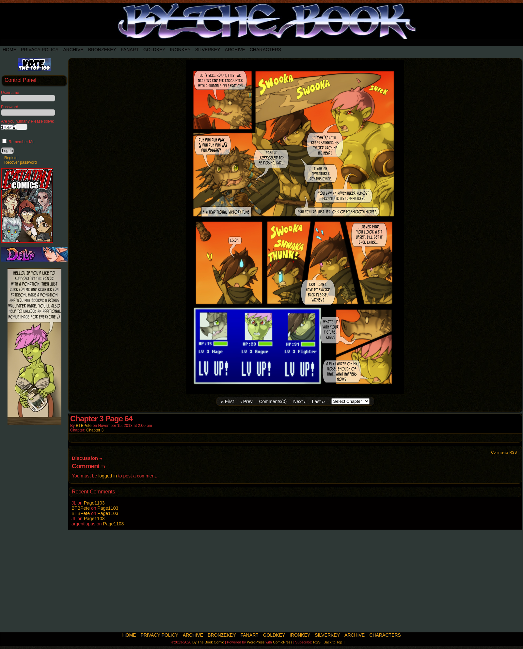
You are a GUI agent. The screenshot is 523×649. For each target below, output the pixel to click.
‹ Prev (246, 401)
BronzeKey (102, 49)
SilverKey (207, 49)
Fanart (130, 49)
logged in (107, 475)
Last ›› (318, 401)
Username (10, 92)
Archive (73, 49)
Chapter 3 (94, 430)
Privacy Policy (39, 49)
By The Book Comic (208, 642)
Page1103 (94, 503)
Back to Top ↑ (334, 642)
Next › (299, 401)
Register (11, 158)
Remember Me (18, 142)
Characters (265, 49)
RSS (317, 642)
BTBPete (83, 425)
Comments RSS (504, 452)
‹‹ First (227, 401)
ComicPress (282, 642)
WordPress (255, 642)
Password (9, 107)
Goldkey (154, 49)
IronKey (180, 49)
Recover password (20, 162)
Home (9, 49)
